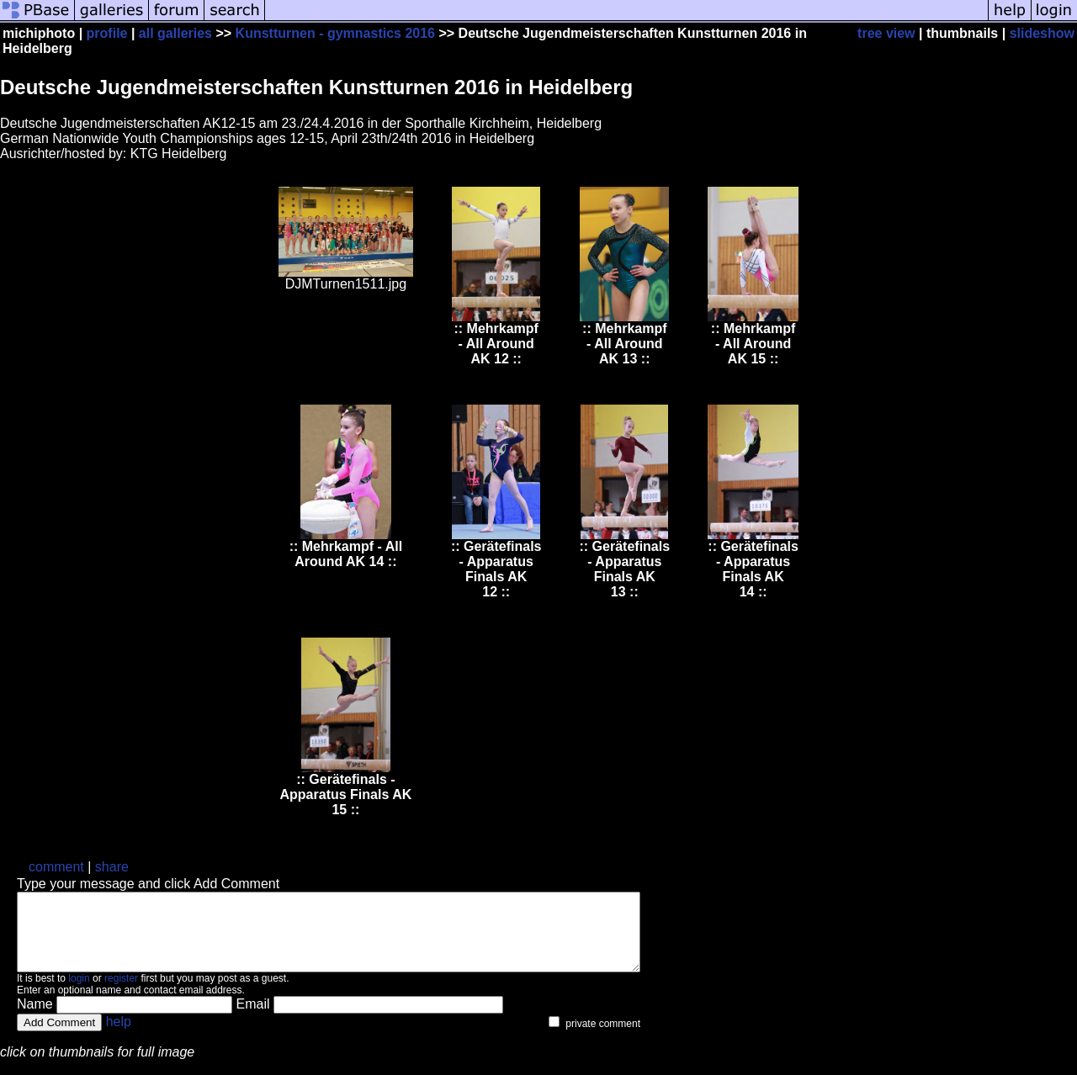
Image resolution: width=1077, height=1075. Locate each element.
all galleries (175, 33)
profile (107, 33)
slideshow (1042, 33)
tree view (886, 33)
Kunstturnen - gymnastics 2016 (335, 33)
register (121, 993)
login (78, 993)
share (112, 867)
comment (56, 867)
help (118, 1037)
